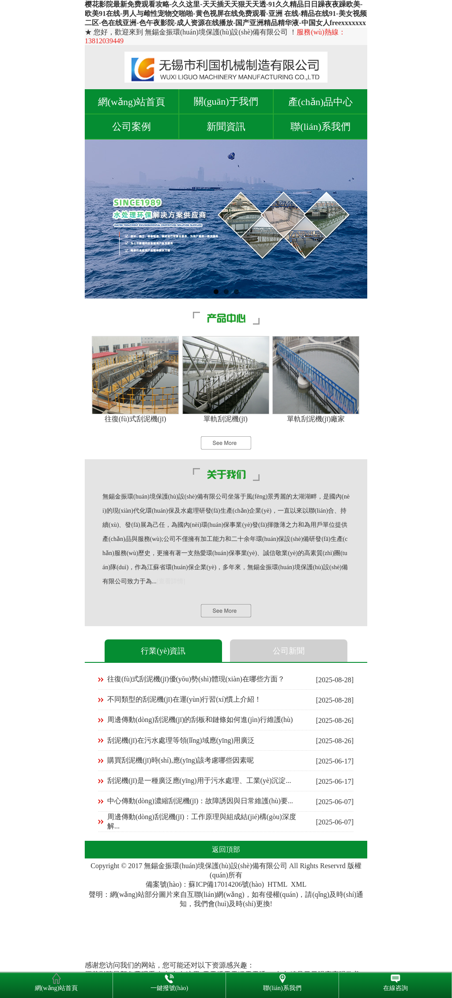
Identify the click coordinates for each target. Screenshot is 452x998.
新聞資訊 (226, 126)
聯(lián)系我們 (320, 126)
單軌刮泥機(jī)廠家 (316, 419)
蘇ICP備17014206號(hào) (226, 884)
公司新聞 (289, 650)
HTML (277, 884)
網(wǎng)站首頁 (132, 101)
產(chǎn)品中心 (320, 101)
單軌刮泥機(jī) (225, 419)
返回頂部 (226, 849)
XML (299, 884)
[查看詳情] (171, 581)
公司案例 (131, 126)
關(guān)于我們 (226, 101)
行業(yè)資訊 (163, 650)
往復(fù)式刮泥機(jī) (135, 419)
